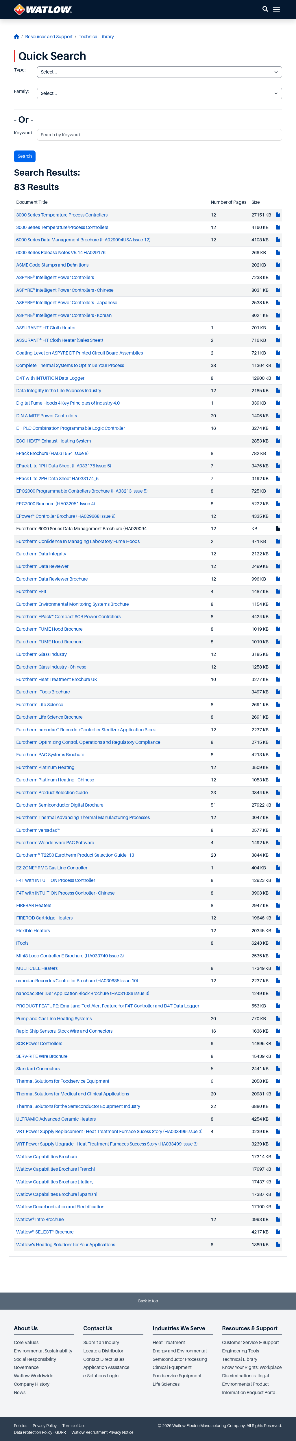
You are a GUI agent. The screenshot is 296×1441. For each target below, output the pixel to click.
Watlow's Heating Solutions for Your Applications (65, 1244)
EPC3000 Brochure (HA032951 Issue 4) (55, 503)
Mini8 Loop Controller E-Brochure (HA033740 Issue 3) (70, 956)
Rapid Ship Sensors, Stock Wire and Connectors (64, 1031)
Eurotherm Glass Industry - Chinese (51, 667)
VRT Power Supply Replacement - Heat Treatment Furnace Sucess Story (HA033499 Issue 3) (109, 1131)
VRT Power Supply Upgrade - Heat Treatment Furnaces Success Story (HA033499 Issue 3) (107, 1144)
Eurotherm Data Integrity (41, 554)
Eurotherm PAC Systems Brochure (50, 754)
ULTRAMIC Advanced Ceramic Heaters (56, 1119)
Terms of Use (74, 1425)
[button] (265, 9)
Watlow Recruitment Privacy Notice (102, 1432)
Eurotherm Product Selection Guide (52, 792)
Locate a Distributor (103, 1351)
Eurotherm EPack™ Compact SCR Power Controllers (68, 616)
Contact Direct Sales (103, 1359)
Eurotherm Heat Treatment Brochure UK (56, 679)
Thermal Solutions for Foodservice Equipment (62, 1081)
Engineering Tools (240, 1351)
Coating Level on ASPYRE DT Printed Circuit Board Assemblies (79, 353)
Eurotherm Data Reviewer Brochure (52, 579)
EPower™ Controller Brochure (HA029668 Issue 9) (66, 516)
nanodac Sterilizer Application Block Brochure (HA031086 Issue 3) (82, 993)
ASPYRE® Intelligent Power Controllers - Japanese (66, 302)
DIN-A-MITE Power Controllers (46, 415)
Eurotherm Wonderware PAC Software (55, 842)
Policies (20, 1425)
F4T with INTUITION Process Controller (55, 880)
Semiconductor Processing (180, 1359)
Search (25, 156)
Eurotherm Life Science (39, 704)
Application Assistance (106, 1367)
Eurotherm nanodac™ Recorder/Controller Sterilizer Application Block (86, 730)
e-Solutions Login (101, 1375)
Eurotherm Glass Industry (41, 654)
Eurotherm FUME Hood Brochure (49, 629)
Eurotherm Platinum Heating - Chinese (55, 780)
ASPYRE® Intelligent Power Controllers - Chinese (65, 290)
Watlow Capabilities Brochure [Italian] (55, 1182)
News (19, 1392)
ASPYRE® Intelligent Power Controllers (55, 277)
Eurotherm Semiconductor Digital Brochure (59, 805)
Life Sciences (166, 1384)
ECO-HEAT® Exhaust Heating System (53, 441)
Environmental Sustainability (43, 1351)
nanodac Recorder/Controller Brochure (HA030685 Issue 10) (77, 980)
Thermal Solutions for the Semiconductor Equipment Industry (78, 1106)
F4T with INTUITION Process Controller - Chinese (65, 893)
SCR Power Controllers (39, 1043)
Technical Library (96, 36)
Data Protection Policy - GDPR (40, 1432)
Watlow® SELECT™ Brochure (45, 1232)
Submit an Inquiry (101, 1342)
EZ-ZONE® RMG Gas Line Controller (51, 868)
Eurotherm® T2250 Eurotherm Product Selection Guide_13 (75, 855)
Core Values (26, 1342)
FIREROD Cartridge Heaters (44, 918)
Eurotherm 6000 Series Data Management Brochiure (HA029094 (81, 528)
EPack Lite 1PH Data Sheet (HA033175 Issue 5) (63, 466)
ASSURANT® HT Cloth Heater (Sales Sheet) (59, 340)
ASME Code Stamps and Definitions (52, 265)
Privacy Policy (45, 1425)
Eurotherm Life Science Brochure (49, 717)
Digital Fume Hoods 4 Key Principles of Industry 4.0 (68, 403)
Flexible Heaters (33, 930)
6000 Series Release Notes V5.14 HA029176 (61, 252)
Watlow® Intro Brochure (40, 1219)
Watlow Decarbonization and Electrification (60, 1206)
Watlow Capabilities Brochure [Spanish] (56, 1194)
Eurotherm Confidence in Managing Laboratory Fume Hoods (78, 541)
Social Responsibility (35, 1359)
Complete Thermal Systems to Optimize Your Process (70, 365)
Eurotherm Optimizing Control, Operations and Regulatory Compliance (88, 742)
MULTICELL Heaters (37, 968)
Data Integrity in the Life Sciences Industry (58, 390)
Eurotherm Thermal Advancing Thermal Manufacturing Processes (83, 817)
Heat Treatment (169, 1342)
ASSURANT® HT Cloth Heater (46, 328)
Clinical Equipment (172, 1367)
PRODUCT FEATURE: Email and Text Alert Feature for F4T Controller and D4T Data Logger (107, 1006)
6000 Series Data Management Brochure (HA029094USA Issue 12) (83, 240)
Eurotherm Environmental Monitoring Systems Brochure (72, 604)
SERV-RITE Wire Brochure (42, 1056)
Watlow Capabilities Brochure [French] (55, 1169)
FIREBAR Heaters (33, 905)
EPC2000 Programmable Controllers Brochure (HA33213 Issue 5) (82, 491)
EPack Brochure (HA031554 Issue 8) (52, 453)
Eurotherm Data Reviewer (42, 566)
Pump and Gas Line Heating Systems (54, 1018)
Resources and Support (49, 36)
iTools (22, 943)
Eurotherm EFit (31, 591)
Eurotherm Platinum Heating (45, 767)
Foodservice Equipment (177, 1375)
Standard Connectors (38, 1068)
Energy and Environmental (180, 1351)
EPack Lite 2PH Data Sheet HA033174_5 (57, 478)
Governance (26, 1367)
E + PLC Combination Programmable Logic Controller (70, 428)
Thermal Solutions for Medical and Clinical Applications (72, 1094)
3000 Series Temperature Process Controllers (62, 215)
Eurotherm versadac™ (38, 830)
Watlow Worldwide (33, 1375)
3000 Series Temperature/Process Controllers (62, 227)
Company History (31, 1384)
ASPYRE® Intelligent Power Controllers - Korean (64, 315)
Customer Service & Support (250, 1342)
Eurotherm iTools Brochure (43, 692)
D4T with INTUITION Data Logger (50, 378)
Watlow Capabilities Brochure (46, 1156)
